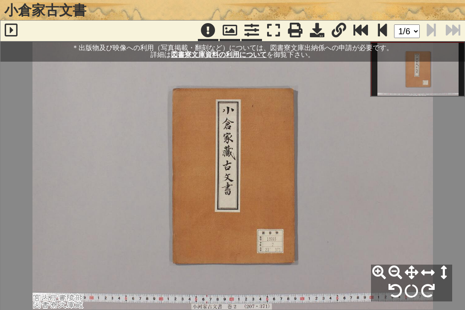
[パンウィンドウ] (230, 31)
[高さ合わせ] (444, 273)
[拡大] (379, 273)
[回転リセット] (411, 291)
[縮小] (395, 273)
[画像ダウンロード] (317, 31)
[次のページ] (382, 31)
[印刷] (295, 31)
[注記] (208, 31)
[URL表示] (339, 31)
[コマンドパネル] (251, 31)
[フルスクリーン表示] (273, 31)
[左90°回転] (395, 291)
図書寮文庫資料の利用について (219, 54)
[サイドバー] (11, 31)
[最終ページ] (360, 31)
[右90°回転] (428, 291)
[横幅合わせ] (428, 273)
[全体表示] (411, 273)
